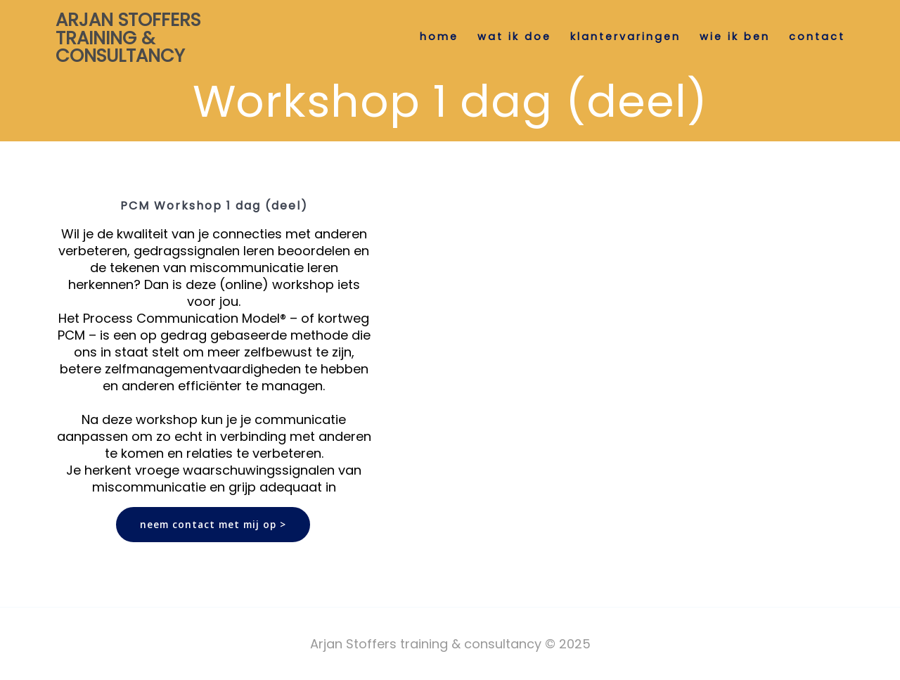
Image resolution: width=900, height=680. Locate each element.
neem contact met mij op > (213, 524)
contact (817, 37)
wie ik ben (735, 37)
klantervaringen (625, 37)
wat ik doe (514, 37)
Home (439, 37)
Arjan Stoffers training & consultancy (128, 38)
